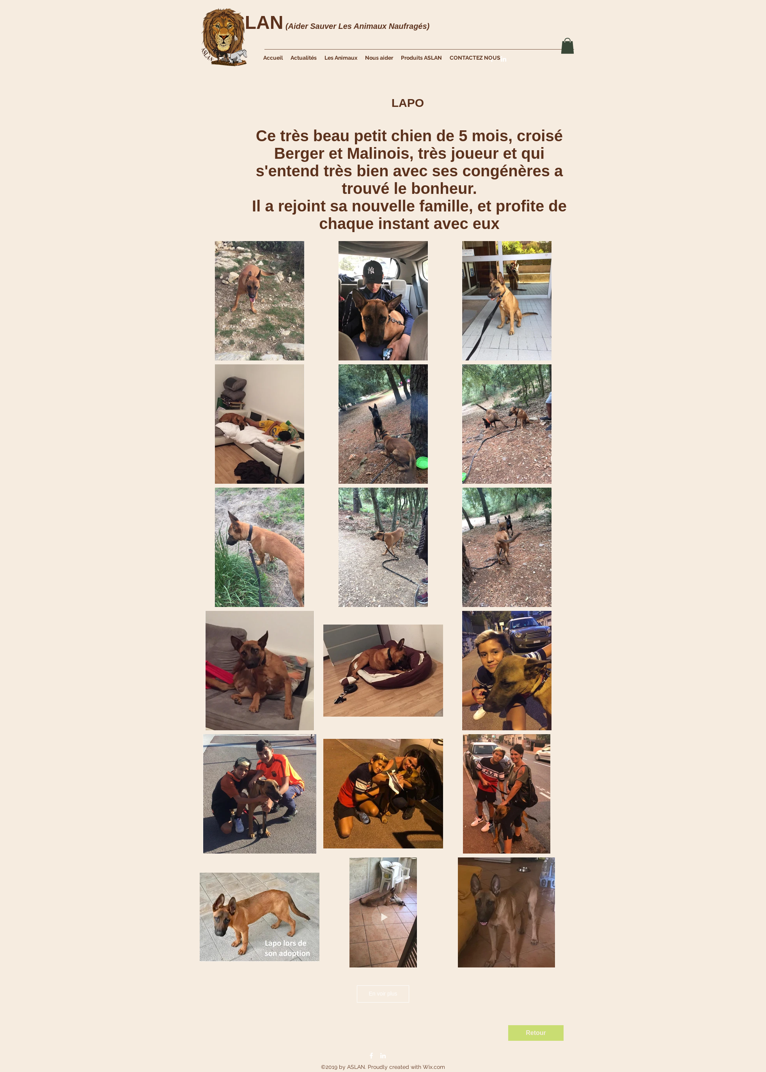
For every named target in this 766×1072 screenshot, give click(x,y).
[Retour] (536, 1033)
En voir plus (383, 993)
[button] (567, 46)
